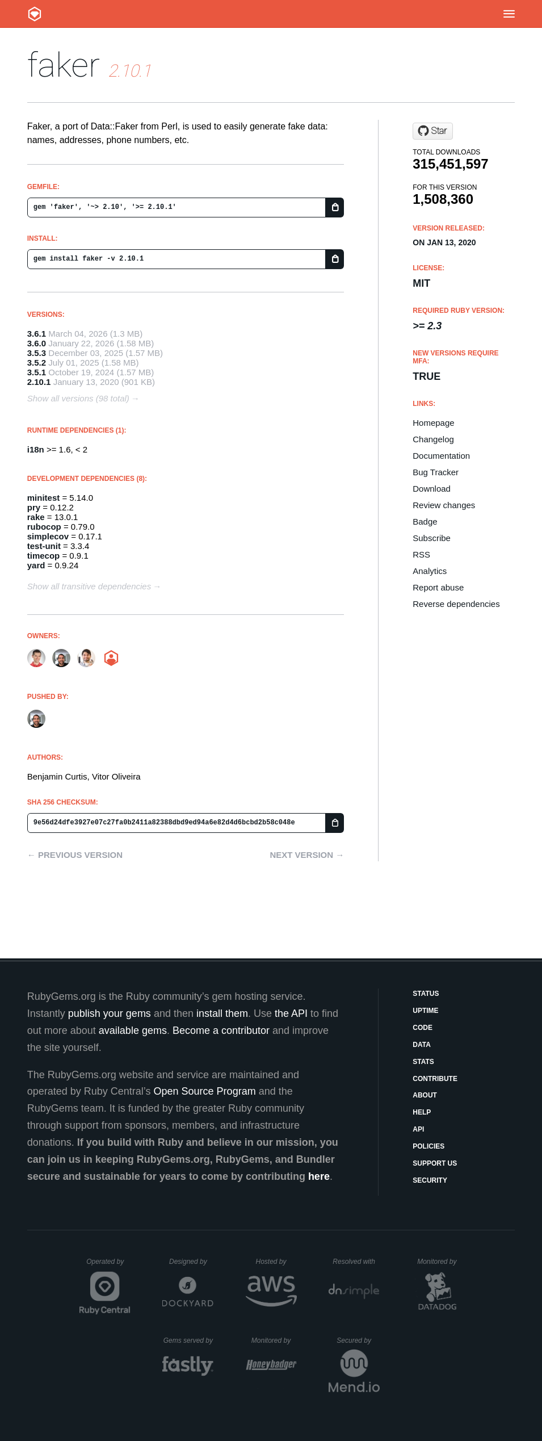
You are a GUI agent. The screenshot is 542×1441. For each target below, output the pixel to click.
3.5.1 (36, 372)
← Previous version (75, 855)
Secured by (358, 1340)
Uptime (425, 1011)
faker (63, 65)
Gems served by (188, 1340)
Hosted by (275, 1262)
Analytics (430, 571)
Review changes (444, 505)
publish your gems (109, 1013)
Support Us (435, 1163)
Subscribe (432, 538)
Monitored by (440, 1262)
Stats (423, 1062)
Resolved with (356, 1262)
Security (430, 1180)
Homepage (433, 423)
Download (432, 488)
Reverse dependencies (456, 604)
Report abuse (438, 587)
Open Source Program (205, 1091)
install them (222, 1013)
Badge (425, 521)
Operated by (108, 1266)
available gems (133, 1030)
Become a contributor (221, 1030)
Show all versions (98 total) (78, 398)
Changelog (433, 439)
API (418, 1129)
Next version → (307, 855)
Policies (428, 1146)
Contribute (435, 1079)
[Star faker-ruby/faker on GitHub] (433, 131)
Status (426, 994)
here (319, 1176)
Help (422, 1112)
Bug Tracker (436, 472)
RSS (421, 554)
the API (291, 1013)
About (425, 1095)
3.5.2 (36, 362)
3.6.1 (36, 333)
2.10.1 (39, 382)
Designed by (191, 1262)
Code (422, 1028)
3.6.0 (36, 343)
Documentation (441, 455)
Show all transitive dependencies (89, 586)
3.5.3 (36, 353)
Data (422, 1045)
